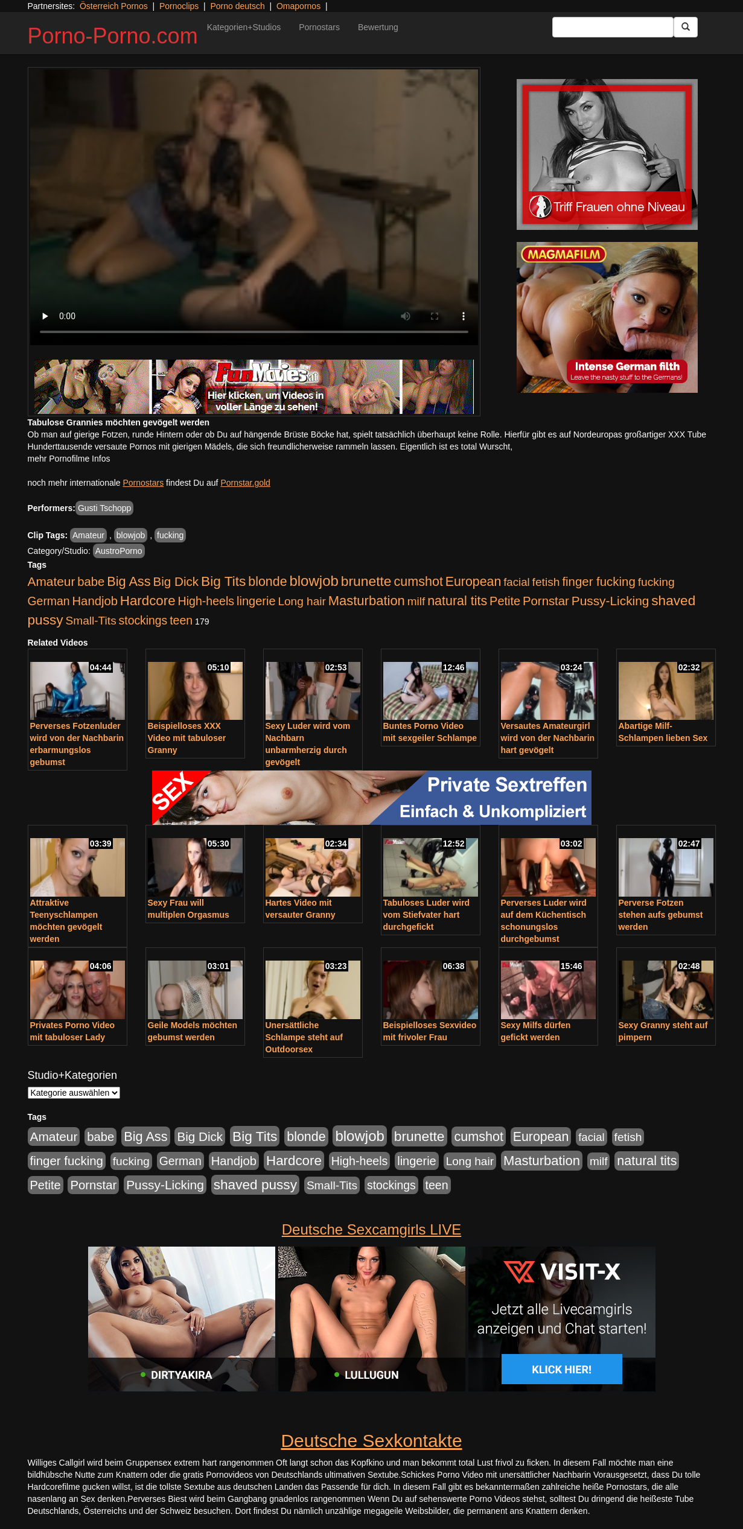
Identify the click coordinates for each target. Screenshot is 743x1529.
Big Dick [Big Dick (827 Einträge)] (176, 581)
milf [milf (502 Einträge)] (416, 601)
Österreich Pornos (114, 6)
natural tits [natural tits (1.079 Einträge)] (457, 601)
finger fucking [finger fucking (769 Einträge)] (598, 581)
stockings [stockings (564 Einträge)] (143, 620)
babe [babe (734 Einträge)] (90, 581)
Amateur (88, 535)
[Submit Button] (686, 27)
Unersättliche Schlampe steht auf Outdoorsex (304, 1037)
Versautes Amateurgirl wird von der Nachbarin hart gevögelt (548, 738)
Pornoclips (179, 6)
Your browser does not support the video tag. (254, 207)
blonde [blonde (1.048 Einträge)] (267, 581)
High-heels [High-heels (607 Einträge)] (206, 601)
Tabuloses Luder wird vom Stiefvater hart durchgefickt (426, 915)
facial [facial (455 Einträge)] (516, 582)
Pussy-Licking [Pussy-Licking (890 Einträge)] (610, 601)
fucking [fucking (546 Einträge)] (656, 582)
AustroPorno (118, 551)
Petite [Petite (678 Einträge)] (504, 601)
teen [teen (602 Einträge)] (181, 620)
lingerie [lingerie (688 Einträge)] (256, 601)
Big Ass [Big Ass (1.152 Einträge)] (128, 581)
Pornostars (319, 27)
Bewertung (378, 27)
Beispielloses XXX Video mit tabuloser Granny (187, 738)
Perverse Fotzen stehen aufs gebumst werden (661, 915)
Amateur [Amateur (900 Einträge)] (51, 581)
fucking (170, 535)
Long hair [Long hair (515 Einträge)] (301, 601)
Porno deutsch (237, 6)
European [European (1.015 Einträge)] (473, 581)
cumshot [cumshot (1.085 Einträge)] (418, 581)
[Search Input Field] (613, 27)
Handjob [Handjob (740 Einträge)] (95, 601)
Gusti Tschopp (104, 508)
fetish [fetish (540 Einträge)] (546, 582)
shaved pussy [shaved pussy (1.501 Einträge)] (255, 1184)
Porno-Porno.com (113, 36)
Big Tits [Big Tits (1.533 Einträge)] (223, 581)
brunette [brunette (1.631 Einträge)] (366, 581)
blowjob (130, 535)
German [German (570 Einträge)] (49, 601)
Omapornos (298, 6)
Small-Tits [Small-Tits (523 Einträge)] (90, 620)
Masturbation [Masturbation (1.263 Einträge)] (366, 600)
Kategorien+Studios (244, 27)
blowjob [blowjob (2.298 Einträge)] (313, 581)
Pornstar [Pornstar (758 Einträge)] (546, 601)
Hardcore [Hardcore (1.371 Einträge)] (148, 600)
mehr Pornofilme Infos (69, 458)
